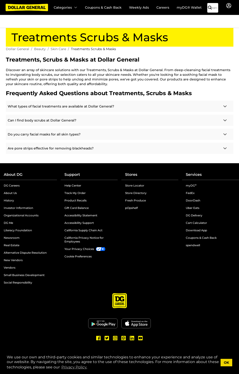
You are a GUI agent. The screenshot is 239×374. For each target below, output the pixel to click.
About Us (10, 193)
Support (72, 174)
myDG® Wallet (189, 7)
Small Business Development (24, 275)
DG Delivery (194, 215)
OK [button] (226, 362)
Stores (131, 174)
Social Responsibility (18, 282)
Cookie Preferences (78, 256)
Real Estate (11, 245)
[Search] (211, 8)
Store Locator (134, 185)
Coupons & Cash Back (103, 7)
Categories (65, 7)
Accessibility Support (79, 223)
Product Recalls (75, 200)
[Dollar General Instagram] (115, 338)
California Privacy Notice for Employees (84, 239)
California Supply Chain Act (83, 230)
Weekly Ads (139, 7)
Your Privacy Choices (79, 249)
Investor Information (18, 208)
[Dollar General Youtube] (140, 338)
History (9, 200)
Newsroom (12, 237)
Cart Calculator (196, 223)
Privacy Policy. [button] (74, 367)
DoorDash (193, 200)
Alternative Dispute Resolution (25, 252)
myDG (191, 185)
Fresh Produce (135, 200)
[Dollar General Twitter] (107, 338)
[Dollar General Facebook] (98, 338)
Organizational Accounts (21, 215)
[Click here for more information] (119, 106)
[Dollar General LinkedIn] (132, 338)
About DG (13, 174)
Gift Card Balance (76, 208)
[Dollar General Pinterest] (123, 338)
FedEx (190, 193)
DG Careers (12, 185)
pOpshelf (131, 208)
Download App (196, 230)
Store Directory (136, 193)
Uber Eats (192, 208)
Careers (162, 7)
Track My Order (75, 193)
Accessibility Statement (80, 215)
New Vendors (13, 260)
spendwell (193, 245)
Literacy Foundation (18, 230)
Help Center (72, 185)
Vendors (9, 267)
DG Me (8, 223)
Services (194, 174)
